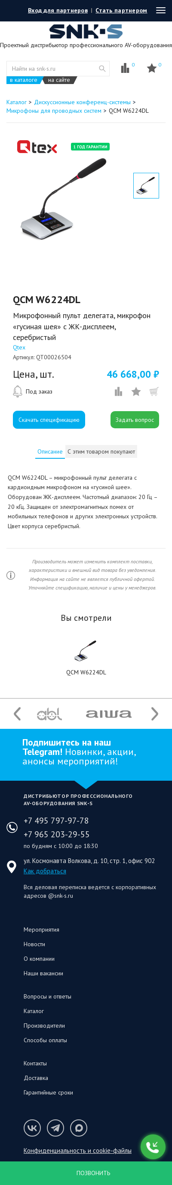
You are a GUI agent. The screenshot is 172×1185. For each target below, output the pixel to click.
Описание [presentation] (50, 451)
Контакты (35, 1063)
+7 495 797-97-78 (56, 820)
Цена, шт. (33, 374)
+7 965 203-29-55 (57, 834)
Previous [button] (17, 714)
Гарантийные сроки (48, 1092)
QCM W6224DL (86, 672)
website (102, 68)
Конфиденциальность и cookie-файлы (78, 1150)
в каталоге (23, 80)
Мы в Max (78, 1128)
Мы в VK (32, 1128)
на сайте (59, 80)
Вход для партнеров (58, 10)
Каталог (34, 1011)
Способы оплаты (45, 1040)
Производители (44, 1025)
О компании (39, 958)
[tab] (50, 451)
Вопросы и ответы (47, 996)
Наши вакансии (43, 973)
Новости (34, 944)
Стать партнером (121, 10)
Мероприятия (41, 929)
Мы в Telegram (55, 1128)
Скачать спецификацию (49, 420)
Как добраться (45, 871)
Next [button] (154, 714)
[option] (66, 200)
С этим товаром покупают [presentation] (101, 451)
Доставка (36, 1078)
